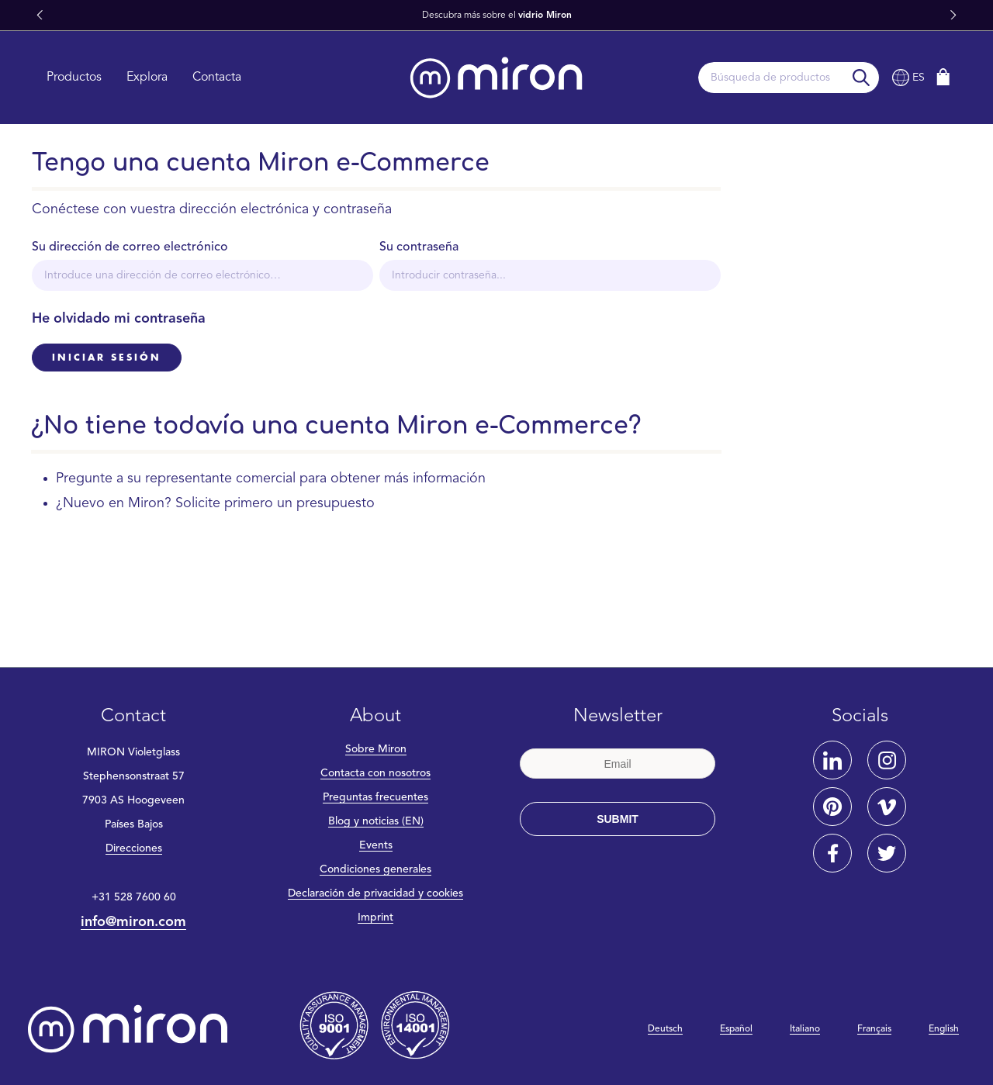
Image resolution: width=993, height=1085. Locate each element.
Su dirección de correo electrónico (130, 247)
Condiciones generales (375, 869)
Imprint (375, 917)
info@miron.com (133, 922)
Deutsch (665, 1029)
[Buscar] (861, 77)
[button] (39, 15)
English (944, 1029)
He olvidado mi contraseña (119, 319)
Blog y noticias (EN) (376, 821)
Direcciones (134, 848)
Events (376, 845)
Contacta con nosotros (375, 773)
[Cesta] (943, 77)
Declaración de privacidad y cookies (375, 893)
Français (874, 1029)
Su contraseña (418, 247)
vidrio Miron (545, 15)
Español (736, 1029)
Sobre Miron (376, 749)
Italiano (805, 1029)
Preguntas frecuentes (375, 797)
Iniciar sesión (106, 357)
